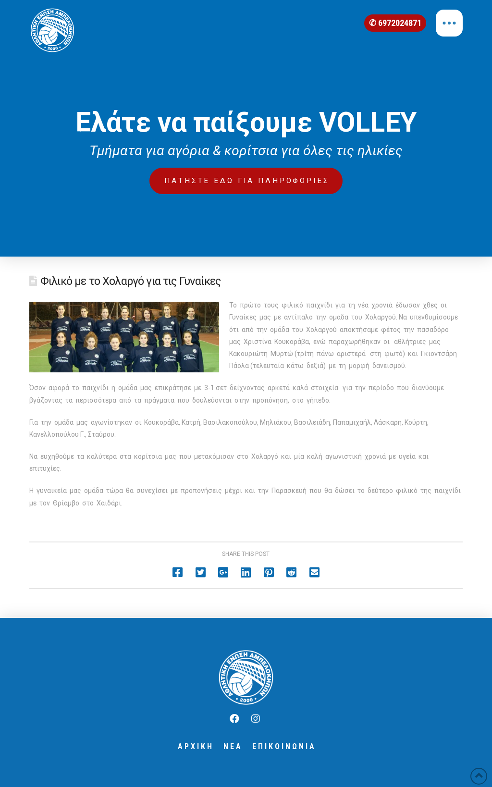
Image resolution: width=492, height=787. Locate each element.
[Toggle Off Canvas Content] (449, 23)
